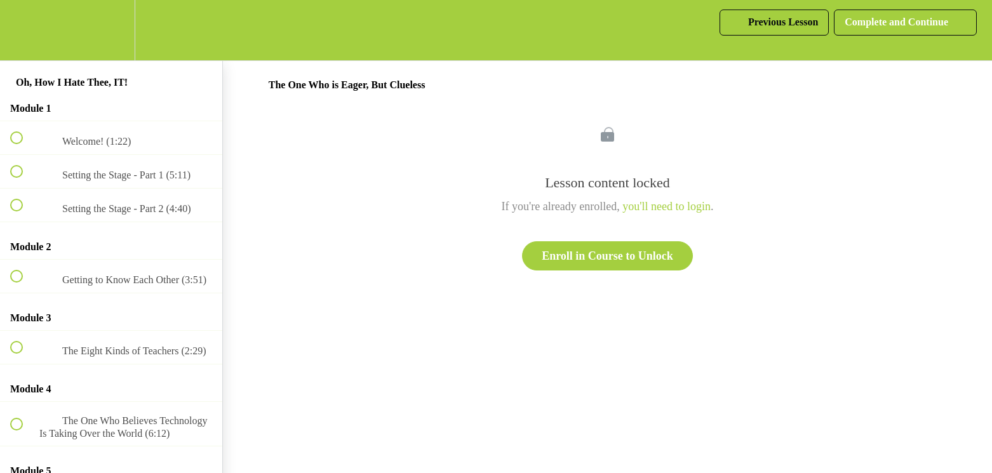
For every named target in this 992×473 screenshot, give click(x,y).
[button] (23, 30)
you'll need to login (666, 206)
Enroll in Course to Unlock (607, 256)
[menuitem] (111, 30)
